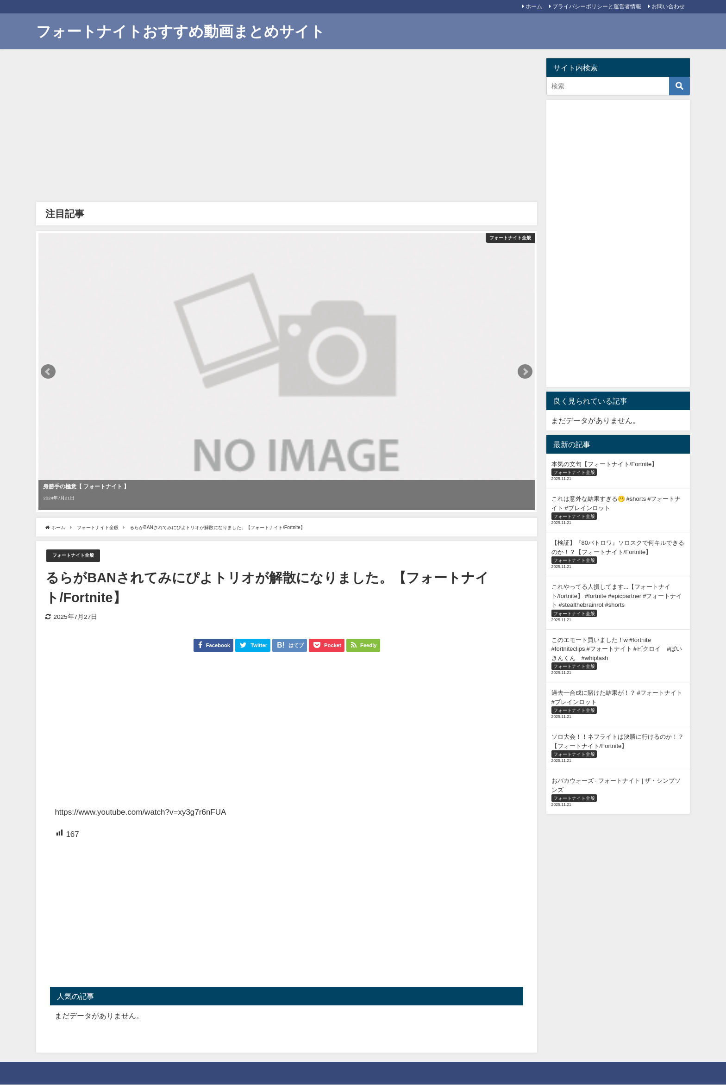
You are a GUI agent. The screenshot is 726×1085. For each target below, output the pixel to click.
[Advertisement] (286, 128)
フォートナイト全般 (79, 556)
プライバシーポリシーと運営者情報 (596, 6)
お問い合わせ (668, 6)
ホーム (534, 6)
